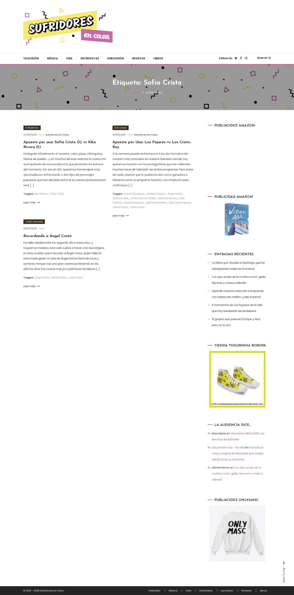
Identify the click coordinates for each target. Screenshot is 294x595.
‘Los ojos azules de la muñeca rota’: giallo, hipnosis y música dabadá (239, 280)
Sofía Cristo (57, 194)
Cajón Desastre (34, 221)
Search (264, 58)
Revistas (138, 58)
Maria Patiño (120, 207)
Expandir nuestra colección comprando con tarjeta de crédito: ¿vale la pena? (238, 294)
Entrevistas (90, 58)
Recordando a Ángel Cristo (47, 236)
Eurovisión (115, 58)
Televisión (31, 58)
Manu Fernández (156, 202)
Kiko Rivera (41, 194)
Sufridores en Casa (57, 134)
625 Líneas (120, 127)
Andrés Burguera (133, 194)
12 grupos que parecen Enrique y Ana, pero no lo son (236, 322)
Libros (158, 58)
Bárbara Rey (120, 198)
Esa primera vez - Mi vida (228, 447)
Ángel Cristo (174, 194)
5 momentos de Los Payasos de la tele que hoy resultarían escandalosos (237, 308)
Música (52, 58)
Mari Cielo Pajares (180, 202)
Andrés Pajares (155, 194)
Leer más (31, 202)
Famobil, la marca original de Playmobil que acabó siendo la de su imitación (237, 453)
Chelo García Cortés (143, 198)
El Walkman (32, 127)
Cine (69, 58)
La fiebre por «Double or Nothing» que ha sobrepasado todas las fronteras (238, 266)
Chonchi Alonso (167, 198)
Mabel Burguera (134, 202)
